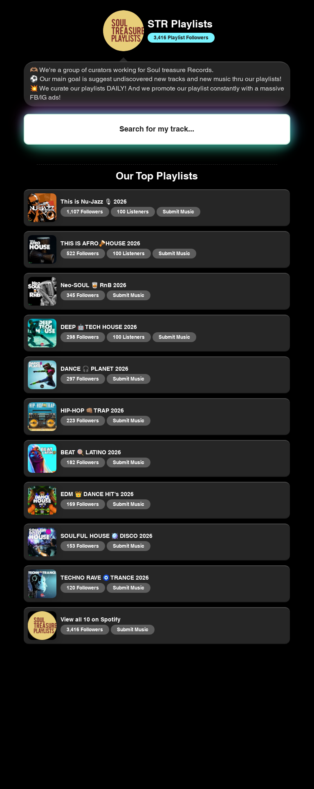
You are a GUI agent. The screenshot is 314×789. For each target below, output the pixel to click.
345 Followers (82, 295)
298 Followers (82, 336)
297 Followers (82, 378)
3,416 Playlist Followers (181, 37)
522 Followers (82, 253)
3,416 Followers (84, 629)
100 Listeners (133, 211)
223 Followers (82, 420)
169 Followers (82, 504)
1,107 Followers (84, 211)
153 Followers (82, 545)
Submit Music (178, 211)
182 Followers (82, 462)
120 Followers (82, 587)
